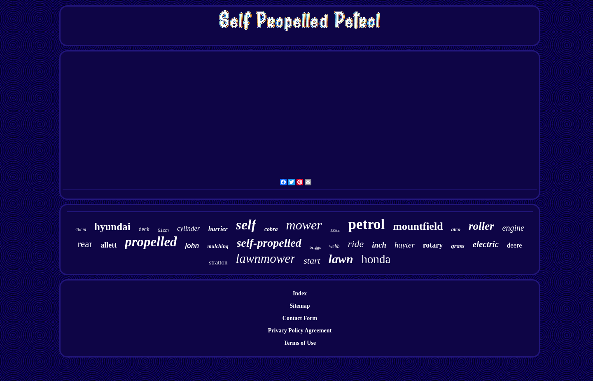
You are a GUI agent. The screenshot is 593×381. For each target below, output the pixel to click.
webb (334, 246)
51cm (163, 230)
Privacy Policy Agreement (300, 330)
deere (514, 245)
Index (300, 293)
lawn (341, 259)
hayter (405, 245)
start (312, 260)
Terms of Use (300, 343)
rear (84, 244)
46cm (80, 229)
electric (486, 244)
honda (376, 259)
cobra (271, 229)
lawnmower (266, 258)
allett (108, 245)
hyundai (112, 226)
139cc (335, 230)
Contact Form (299, 318)
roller (481, 226)
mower (304, 224)
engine (513, 227)
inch (379, 245)
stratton (218, 262)
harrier (218, 228)
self (246, 224)
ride (356, 243)
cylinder (188, 228)
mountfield (418, 226)
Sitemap (300, 306)
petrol (366, 224)
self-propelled (269, 242)
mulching (217, 246)
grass (458, 246)
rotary (433, 245)
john (192, 245)
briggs (315, 247)
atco (455, 229)
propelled (151, 241)
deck (144, 229)
